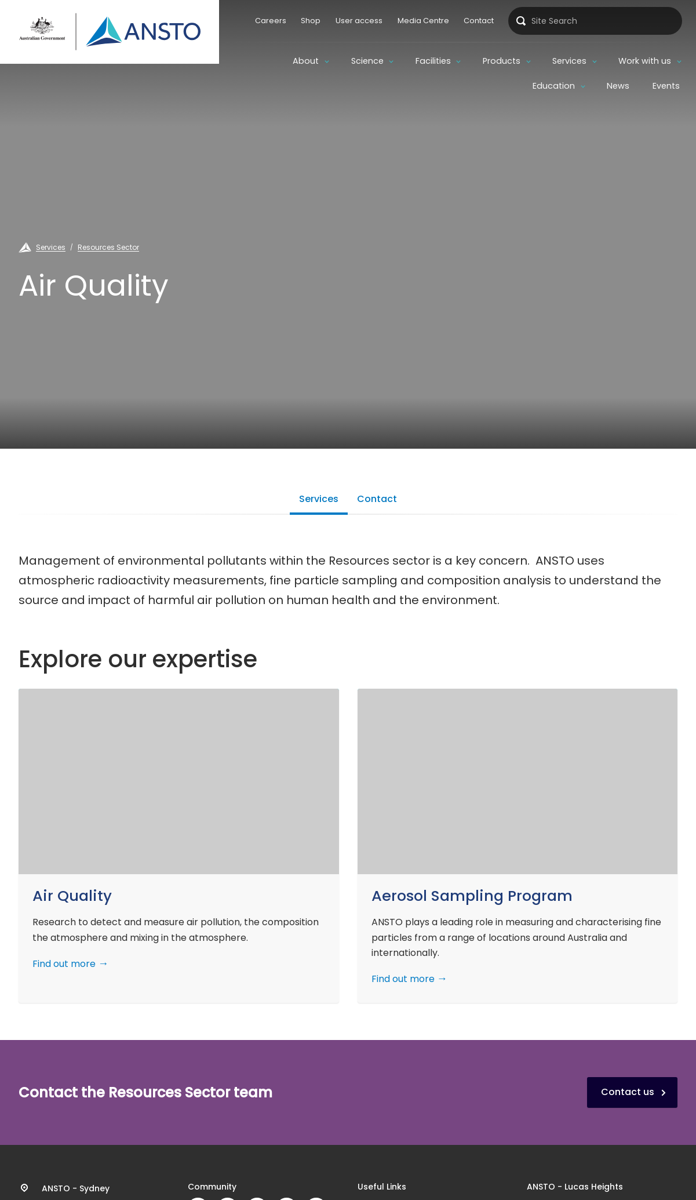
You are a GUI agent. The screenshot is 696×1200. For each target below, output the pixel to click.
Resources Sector (108, 247)
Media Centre (423, 21)
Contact (479, 21)
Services (569, 61)
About (306, 61)
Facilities (433, 61)
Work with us (644, 61)
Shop (310, 21)
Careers (270, 21)
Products (501, 61)
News (618, 86)
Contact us (627, 1092)
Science (367, 61)
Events (666, 86)
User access (359, 21)
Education (554, 86)
